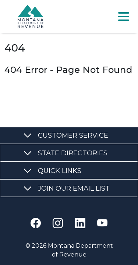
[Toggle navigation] (123, 16)
